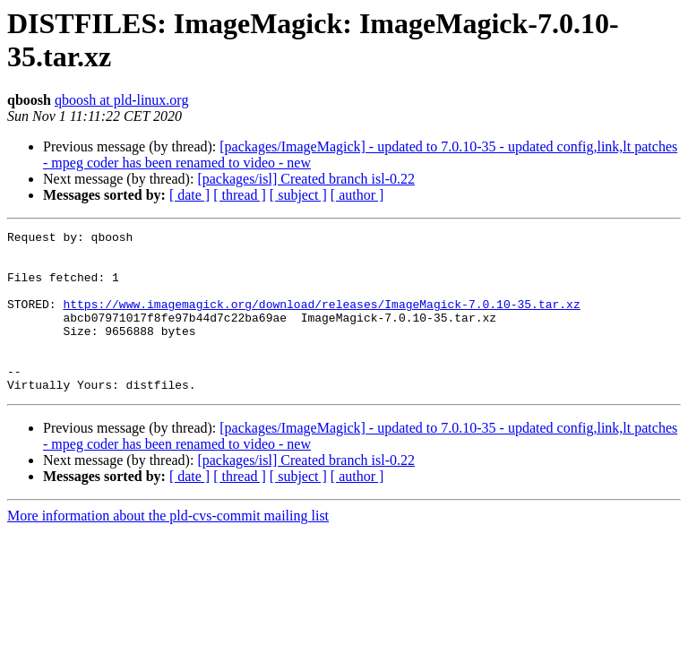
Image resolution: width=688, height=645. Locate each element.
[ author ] (357, 194)
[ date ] (189, 194)
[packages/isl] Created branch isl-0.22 (306, 178)
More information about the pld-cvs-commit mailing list (168, 547)
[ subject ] (298, 194)
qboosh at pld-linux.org (121, 100)
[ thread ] (239, 194)
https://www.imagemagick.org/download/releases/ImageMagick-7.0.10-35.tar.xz (321, 320)
